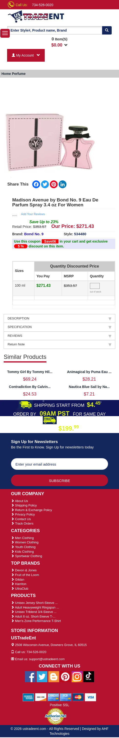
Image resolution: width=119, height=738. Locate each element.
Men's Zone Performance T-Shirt (36, 621)
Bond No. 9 (33, 234)
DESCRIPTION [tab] (59, 318)
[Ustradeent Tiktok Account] (88, 676)
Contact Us (21, 519)
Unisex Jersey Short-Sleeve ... (34, 603)
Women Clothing (24, 542)
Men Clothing (22, 538)
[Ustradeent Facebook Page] (30, 676)
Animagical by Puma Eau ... (89, 372)
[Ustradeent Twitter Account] (42, 676)
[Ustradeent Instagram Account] (77, 676)
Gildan (17, 579)
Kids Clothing (22, 551)
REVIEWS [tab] (59, 336)
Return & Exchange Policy (31, 510)
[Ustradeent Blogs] (53, 676)
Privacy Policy (23, 514)
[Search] (107, 30)
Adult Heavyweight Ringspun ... (35, 607)
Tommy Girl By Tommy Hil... (29, 372)
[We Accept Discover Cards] (41, 697)
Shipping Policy (24, 505)
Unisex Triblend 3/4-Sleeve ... (33, 612)
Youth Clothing (23, 547)
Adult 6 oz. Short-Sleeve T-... (33, 616)
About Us (19, 501)
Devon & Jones (24, 570)
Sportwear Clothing (26, 556)
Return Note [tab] (59, 344)
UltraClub (19, 588)
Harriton (18, 584)
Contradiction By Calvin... (30, 387)
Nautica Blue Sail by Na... (89, 387)
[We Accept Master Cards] (78, 697)
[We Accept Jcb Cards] (65, 697)
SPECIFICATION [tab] (59, 327)
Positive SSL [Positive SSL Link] (59, 705)
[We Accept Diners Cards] (53, 697)
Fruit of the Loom (25, 575)
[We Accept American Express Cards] (28, 697)
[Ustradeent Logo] (36, 16)
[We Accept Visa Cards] (90, 697)
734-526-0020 (42, 5)
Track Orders (22, 523)
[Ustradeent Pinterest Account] (65, 676)
